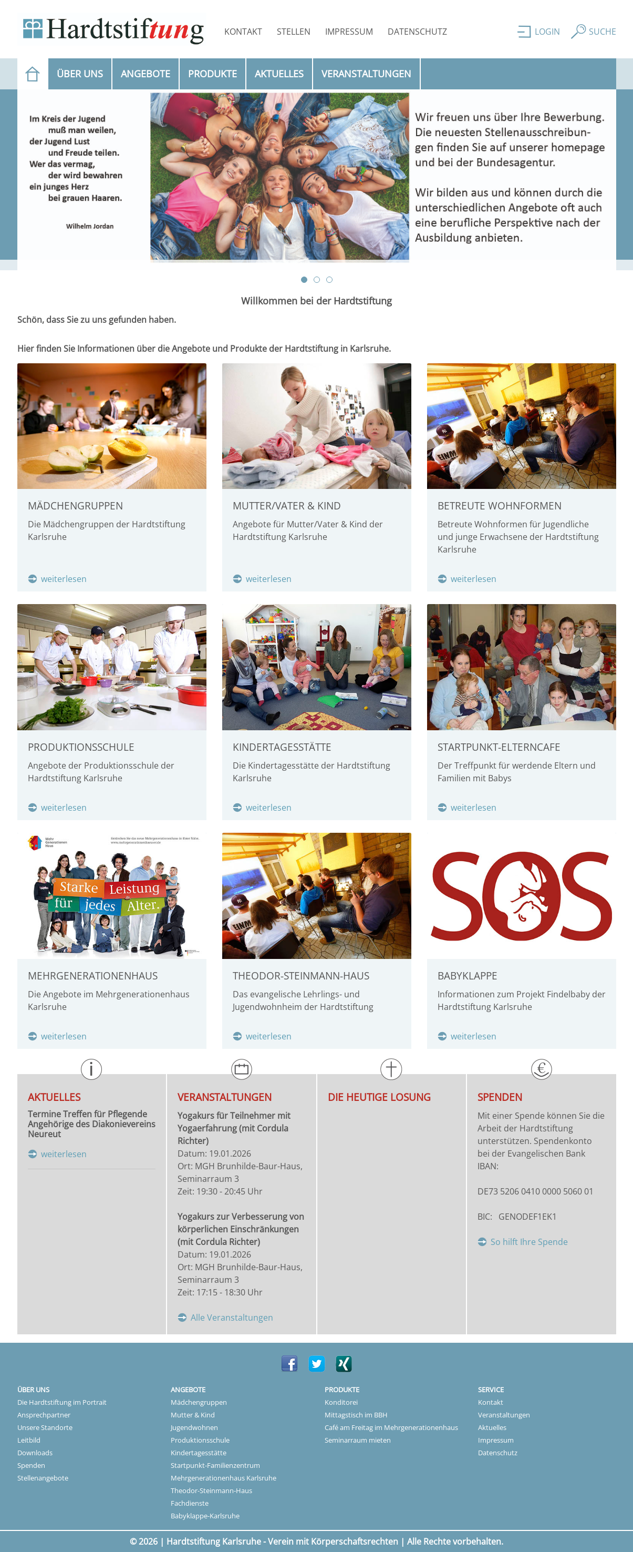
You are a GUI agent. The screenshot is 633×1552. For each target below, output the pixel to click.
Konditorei (341, 1402)
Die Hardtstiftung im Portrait (62, 1402)
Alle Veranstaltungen (232, 1317)
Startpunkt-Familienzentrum (215, 1465)
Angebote (145, 73)
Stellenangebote (42, 1478)
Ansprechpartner (43, 1415)
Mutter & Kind (193, 1415)
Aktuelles (279, 73)
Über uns (80, 73)
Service (491, 1389)
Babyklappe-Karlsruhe (205, 1515)
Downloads (35, 1452)
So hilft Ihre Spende (529, 1242)
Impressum (349, 31)
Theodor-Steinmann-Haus (211, 1490)
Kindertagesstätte (198, 1452)
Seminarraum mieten (358, 1440)
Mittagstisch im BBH (356, 1415)
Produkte (212, 73)
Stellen (293, 31)
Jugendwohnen (194, 1427)
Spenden (31, 1465)
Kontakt (243, 31)
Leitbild (28, 1440)
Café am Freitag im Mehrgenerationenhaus (391, 1427)
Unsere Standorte (44, 1427)
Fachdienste (190, 1503)
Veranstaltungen (366, 73)
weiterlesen (64, 579)
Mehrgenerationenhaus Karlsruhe (223, 1478)
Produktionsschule (200, 1440)
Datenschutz (417, 31)
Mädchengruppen (199, 1402)
